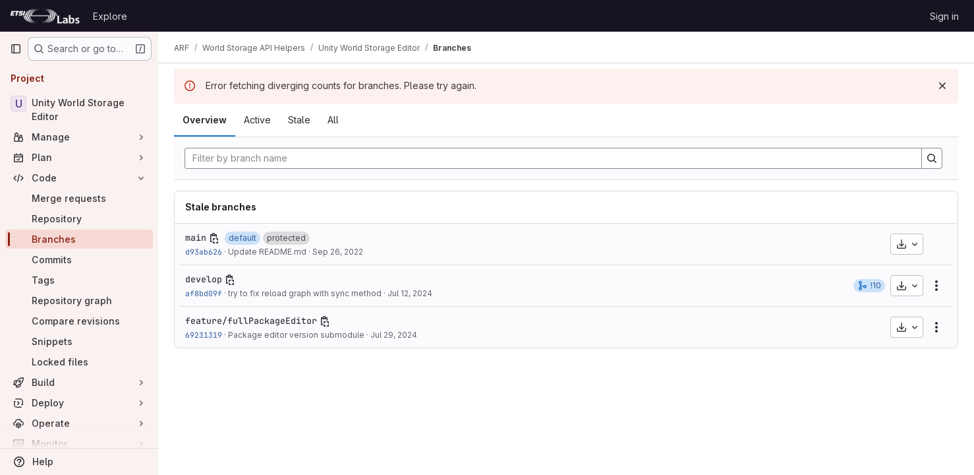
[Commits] (79, 259)
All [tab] (333, 119)
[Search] (931, 158)
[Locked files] (79, 361)
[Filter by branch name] (553, 158)
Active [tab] (257, 119)
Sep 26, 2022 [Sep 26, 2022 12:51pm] (337, 252)
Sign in (944, 16)
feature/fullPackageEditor (251, 321)
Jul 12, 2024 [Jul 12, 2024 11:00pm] (409, 293)
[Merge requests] (79, 198)
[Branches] (79, 239)
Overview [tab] (205, 119)
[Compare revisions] (79, 321)
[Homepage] (44, 15)
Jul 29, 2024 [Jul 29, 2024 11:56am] (393, 335)
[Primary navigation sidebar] (15, 48)
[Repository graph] (79, 300)
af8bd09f (203, 293)
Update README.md (267, 252)
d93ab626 (203, 252)
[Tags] (79, 280)
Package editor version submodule (296, 335)
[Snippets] (79, 341)
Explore (110, 16)
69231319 (203, 335)
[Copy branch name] (214, 238)
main (195, 237)
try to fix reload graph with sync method (305, 293)
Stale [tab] (299, 119)
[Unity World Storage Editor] (79, 109)
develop (203, 279)
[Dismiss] (942, 86)
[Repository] (79, 218)
